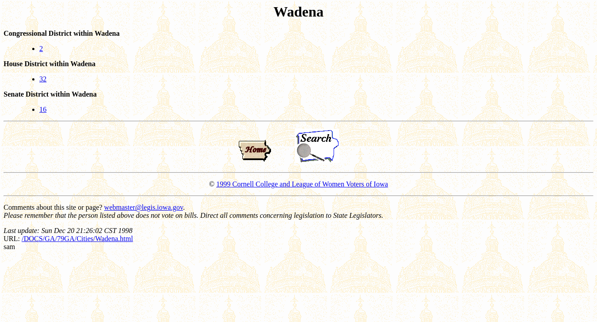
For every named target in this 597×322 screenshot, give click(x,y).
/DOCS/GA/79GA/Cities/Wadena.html (77, 238)
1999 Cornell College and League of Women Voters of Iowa (302, 184)
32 (43, 79)
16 (43, 109)
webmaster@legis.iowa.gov (143, 207)
